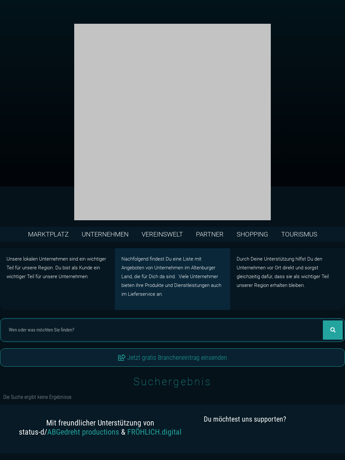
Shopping (252, 234)
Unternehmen (105, 234)
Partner (210, 234)
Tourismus (299, 234)
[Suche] (333, 330)
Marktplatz (48, 234)
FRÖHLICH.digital (154, 432)
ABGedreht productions (83, 432)
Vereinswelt (162, 234)
